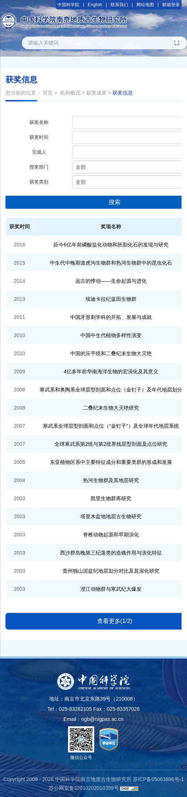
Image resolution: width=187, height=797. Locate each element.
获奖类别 (38, 181)
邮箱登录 (171, 4)
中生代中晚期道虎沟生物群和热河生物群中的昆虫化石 (111, 263)
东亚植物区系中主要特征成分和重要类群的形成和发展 (111, 462)
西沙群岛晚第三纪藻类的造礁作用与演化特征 (111, 553)
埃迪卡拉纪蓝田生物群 (110, 299)
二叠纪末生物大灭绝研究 (111, 408)
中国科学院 (68, 4)
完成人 (39, 152)
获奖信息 (122, 93)
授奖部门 (38, 167)
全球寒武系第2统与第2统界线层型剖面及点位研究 (111, 444)
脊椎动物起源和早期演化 (111, 534)
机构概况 (70, 93)
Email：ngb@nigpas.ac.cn (93, 719)
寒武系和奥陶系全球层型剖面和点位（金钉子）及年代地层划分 (111, 390)
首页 (48, 93)
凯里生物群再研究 (111, 498)
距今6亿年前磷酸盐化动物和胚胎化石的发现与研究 (110, 245)
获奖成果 (96, 93)
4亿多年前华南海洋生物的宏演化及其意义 (111, 371)
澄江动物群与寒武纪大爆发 (111, 589)
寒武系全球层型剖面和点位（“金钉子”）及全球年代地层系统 (111, 426)
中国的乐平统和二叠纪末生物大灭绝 (111, 353)
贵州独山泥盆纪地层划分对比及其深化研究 (111, 571)
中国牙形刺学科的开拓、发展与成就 (111, 317)
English (95, 4)
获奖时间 (38, 137)
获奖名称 (38, 122)
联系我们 (119, 4)
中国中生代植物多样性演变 (111, 335)
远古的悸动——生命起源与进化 (111, 281)
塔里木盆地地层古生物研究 (111, 516)
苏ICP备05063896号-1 (158, 779)
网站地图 (145, 4)
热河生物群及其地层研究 (111, 480)
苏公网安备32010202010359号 (84, 788)
